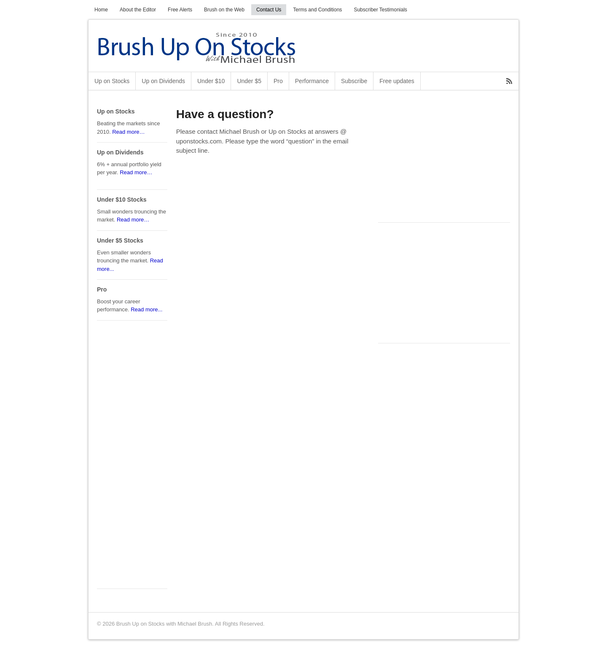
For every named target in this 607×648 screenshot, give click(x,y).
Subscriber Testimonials (380, 10)
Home (101, 10)
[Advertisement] (441, 160)
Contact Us (268, 10)
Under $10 (211, 81)
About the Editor (138, 10)
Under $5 (249, 81)
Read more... (146, 309)
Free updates (396, 81)
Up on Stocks (111, 81)
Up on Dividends (163, 81)
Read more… (128, 132)
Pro (278, 81)
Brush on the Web (224, 10)
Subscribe (354, 81)
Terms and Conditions (317, 10)
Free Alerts (180, 10)
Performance (312, 81)
